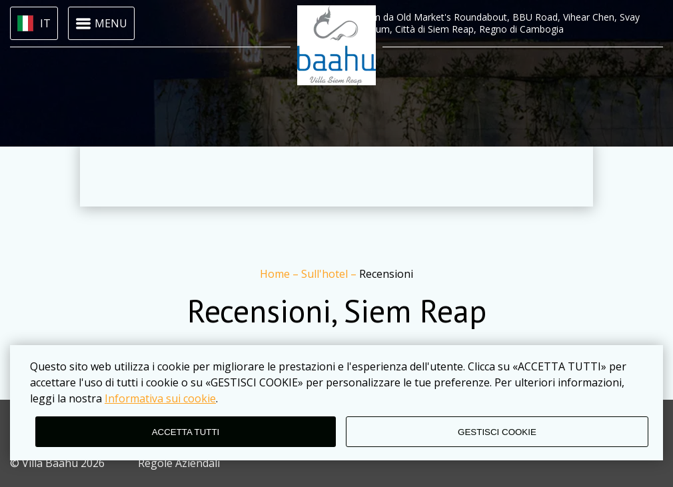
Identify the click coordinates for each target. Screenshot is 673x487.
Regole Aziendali (179, 463)
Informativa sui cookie (160, 398)
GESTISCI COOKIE (497, 432)
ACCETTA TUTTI (186, 432)
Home (276, 273)
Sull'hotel (325, 273)
